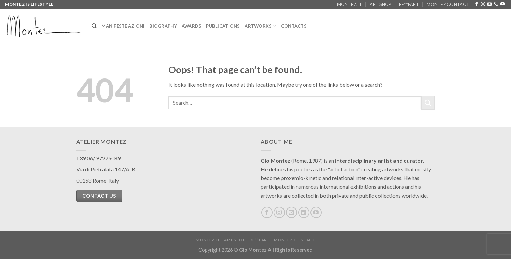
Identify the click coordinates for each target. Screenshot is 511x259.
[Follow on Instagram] (483, 4)
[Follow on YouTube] (502, 4)
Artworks (260, 26)
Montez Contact (448, 4)
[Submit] (428, 102)
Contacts (294, 26)
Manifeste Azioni (122, 26)
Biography (163, 26)
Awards (192, 26)
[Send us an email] (489, 4)
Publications (223, 26)
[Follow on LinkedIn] (303, 212)
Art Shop (380, 4)
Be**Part (409, 4)
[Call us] (496, 4)
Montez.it (349, 4)
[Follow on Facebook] (476, 4)
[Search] (94, 25)
